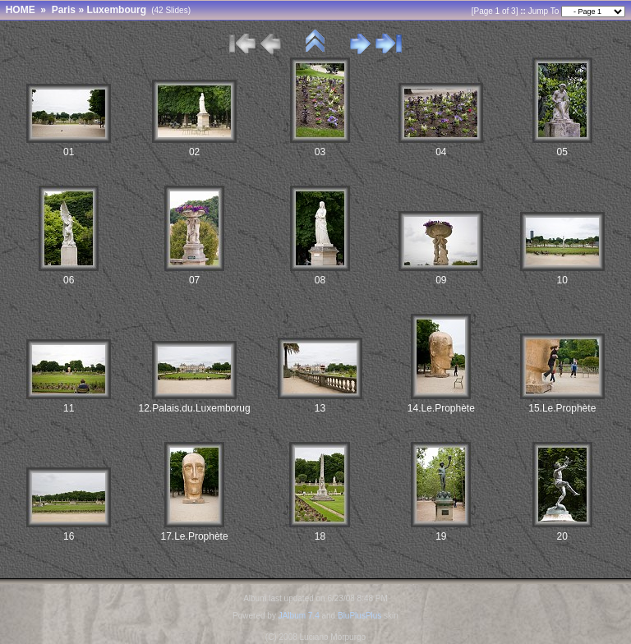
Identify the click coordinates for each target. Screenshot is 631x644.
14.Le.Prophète (441, 408)
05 (562, 152)
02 (194, 152)
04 (440, 152)
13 (320, 408)
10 (562, 280)
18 (320, 536)
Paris (64, 10)
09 (440, 280)
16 (68, 536)
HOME (20, 10)
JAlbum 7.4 (299, 615)
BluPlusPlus (359, 615)
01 (68, 152)
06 (68, 280)
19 (440, 536)
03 (320, 152)
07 (194, 280)
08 (320, 280)
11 (68, 408)
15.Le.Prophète (562, 408)
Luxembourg (116, 10)
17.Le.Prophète (194, 536)
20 (562, 536)
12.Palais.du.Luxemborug (195, 408)
